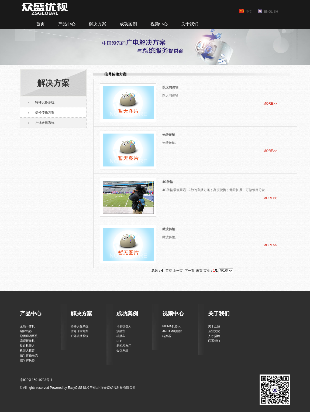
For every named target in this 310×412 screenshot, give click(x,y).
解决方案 (97, 24)
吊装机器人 (123, 326)
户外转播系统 (44, 123)
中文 (245, 11)
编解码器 (26, 331)
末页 (199, 271)
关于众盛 (214, 326)
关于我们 (189, 24)
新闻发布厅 (123, 345)
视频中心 (159, 24)
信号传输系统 (29, 355)
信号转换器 (27, 360)
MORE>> (270, 103)
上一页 (178, 271)
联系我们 (214, 340)
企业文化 (214, 331)
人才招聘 (214, 336)
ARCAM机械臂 (172, 331)
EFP (119, 340)
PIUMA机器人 (171, 326)
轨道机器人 (27, 345)
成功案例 (128, 24)
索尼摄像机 (27, 340)
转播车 (120, 336)
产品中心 (66, 24)
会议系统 (122, 350)
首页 (40, 24)
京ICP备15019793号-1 (36, 380)
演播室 (120, 331)
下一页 (189, 271)
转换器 (166, 336)
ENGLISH (268, 11)
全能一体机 (27, 326)
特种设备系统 (44, 102)
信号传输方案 (44, 112)
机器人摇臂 (27, 350)
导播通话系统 (29, 336)
